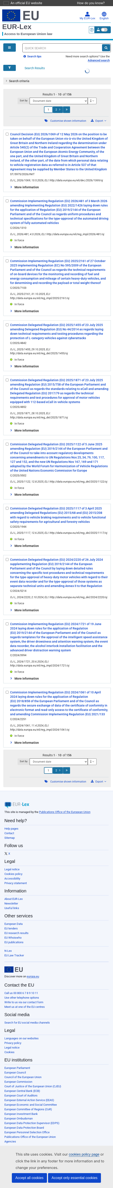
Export (98, 120)
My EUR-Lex (87, 15)
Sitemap (9, 837)
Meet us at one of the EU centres (24, 1006)
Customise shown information (68, 120)
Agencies (10, 1141)
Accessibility (12, 878)
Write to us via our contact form (23, 1002)
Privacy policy (12, 1043)
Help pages (11, 828)
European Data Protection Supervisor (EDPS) (31, 1123)
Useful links (11, 908)
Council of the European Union (22, 1077)
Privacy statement (15, 883)
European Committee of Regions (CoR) (28, 1109)
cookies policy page (77, 1154)
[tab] (57, 81)
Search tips (32, 56)
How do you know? (93, 3)
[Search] (106, 47)
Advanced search (99, 60)
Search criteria (16, 80)
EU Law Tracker (14, 955)
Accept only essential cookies (74, 1178)
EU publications (13, 942)
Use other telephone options (21, 997)
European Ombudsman (18, 1118)
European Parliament (17, 1068)
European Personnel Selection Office (27, 1132)
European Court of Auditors (21, 1095)
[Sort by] (59, 101)
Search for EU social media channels (27, 1022)
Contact (9, 833)
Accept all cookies (29, 1178)
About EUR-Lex (13, 899)
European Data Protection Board (24, 1127)
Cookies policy (13, 874)
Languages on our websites (21, 1038)
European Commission (18, 1081)
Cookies (9, 1052)
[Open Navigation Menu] (9, 47)
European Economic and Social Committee (30, 1104)
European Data (13, 923)
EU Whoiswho (13, 937)
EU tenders (11, 928)
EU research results (16, 933)
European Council (15, 1072)
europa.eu (33, 976)
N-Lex (8, 950)
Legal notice (12, 869)
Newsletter (11, 903)
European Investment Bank (21, 1114)
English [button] (104, 15)
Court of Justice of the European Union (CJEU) (32, 1086)
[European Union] (13, 969)
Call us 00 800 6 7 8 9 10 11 (21, 993)
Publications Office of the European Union (64, 812)
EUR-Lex (16, 27)
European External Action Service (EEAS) (29, 1100)
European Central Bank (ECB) (22, 1091)
